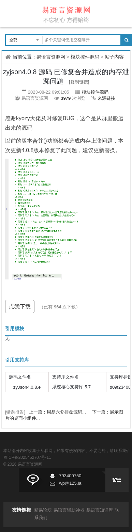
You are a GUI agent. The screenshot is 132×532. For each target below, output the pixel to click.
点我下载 (20, 306)
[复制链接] (79, 81)
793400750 (70, 475)
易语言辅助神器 (69, 510)
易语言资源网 (50, 57)
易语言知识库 (99, 510)
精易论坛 (43, 510)
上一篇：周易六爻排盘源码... (58, 412)
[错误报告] (15, 412)
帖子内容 (114, 57)
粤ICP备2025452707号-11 (27, 457)
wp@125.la (70, 483)
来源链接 (106, 98)
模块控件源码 (85, 57)
